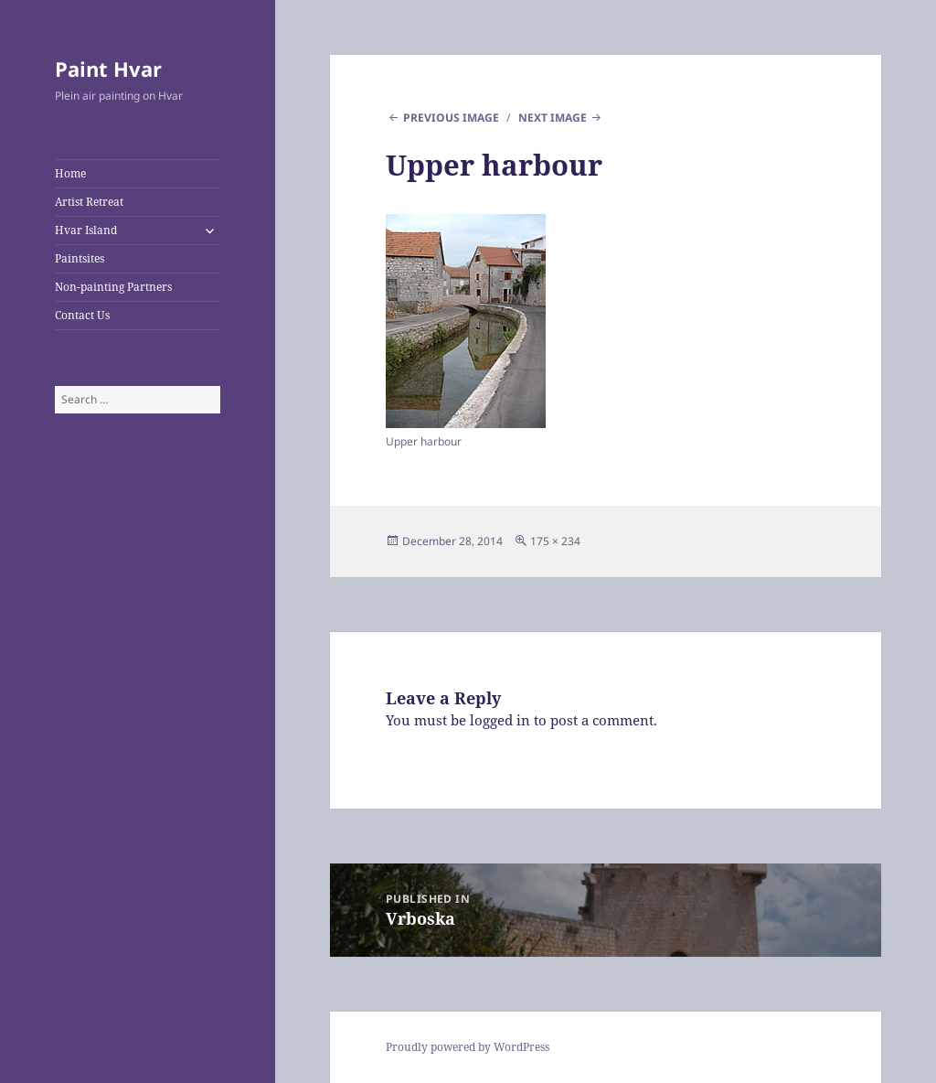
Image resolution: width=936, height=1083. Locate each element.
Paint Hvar (108, 68)
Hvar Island (86, 230)
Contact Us (82, 315)
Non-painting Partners (113, 287)
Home (70, 173)
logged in (500, 720)
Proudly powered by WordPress (467, 1047)
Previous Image (451, 117)
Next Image (552, 117)
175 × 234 (555, 541)
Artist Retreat (89, 201)
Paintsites (79, 258)
